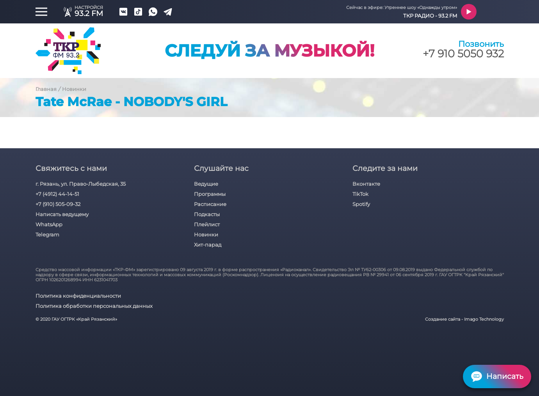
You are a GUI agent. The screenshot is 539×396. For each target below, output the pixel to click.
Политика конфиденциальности (78, 296)
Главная (46, 89)
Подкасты (207, 214)
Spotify (361, 204)
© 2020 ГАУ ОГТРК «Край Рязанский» (76, 319)
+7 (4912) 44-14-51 (57, 194)
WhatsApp (49, 224)
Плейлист (207, 224)
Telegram (47, 234)
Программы (210, 194)
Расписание (210, 204)
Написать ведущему (62, 214)
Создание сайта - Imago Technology (464, 319)
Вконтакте (366, 184)
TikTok (360, 194)
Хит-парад (207, 245)
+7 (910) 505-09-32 (58, 204)
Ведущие (206, 184)
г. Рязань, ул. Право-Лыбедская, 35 (81, 184)
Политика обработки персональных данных (94, 306)
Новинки (74, 89)
